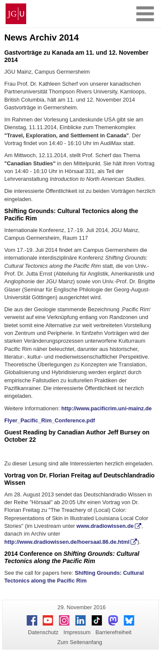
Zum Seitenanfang (79, 642)
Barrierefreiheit (113, 632)
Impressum (77, 632)
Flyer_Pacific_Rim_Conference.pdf (49, 420)
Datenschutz (43, 632)
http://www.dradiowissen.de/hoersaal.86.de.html (67, 542)
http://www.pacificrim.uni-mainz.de (106, 408)
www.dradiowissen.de (105, 526)
